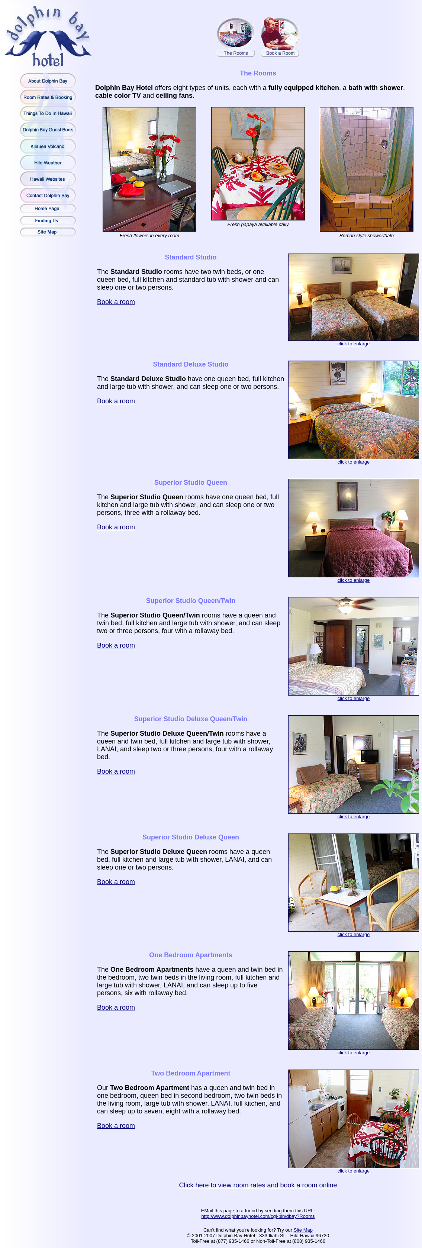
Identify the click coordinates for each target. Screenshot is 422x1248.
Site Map (303, 1230)
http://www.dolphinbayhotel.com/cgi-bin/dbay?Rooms (258, 1216)
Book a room (116, 302)
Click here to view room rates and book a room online (258, 1185)
